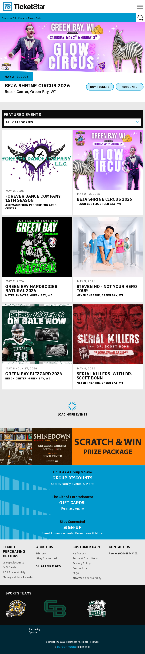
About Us (44, 547)
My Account (79, 553)
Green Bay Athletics (55, 608)
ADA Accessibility (14, 572)
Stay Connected (46, 558)
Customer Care (86, 547)
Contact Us (79, 568)
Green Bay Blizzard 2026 (33, 373)
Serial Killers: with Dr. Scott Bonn (104, 376)
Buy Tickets (100, 87)
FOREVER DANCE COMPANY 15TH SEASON (33, 198)
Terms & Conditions (85, 558)
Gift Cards (9, 567)
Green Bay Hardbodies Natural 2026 (31, 288)
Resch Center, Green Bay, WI (30, 91)
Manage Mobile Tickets (17, 577)
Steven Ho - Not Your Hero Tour (107, 288)
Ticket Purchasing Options (14, 551)
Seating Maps (48, 566)
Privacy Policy (81, 563)
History (41, 553)
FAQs (75, 573)
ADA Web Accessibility (86, 578)
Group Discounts (13, 562)
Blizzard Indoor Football (97, 608)
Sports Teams (19, 593)
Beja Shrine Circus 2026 (104, 199)
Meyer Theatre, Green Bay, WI (28, 295)
